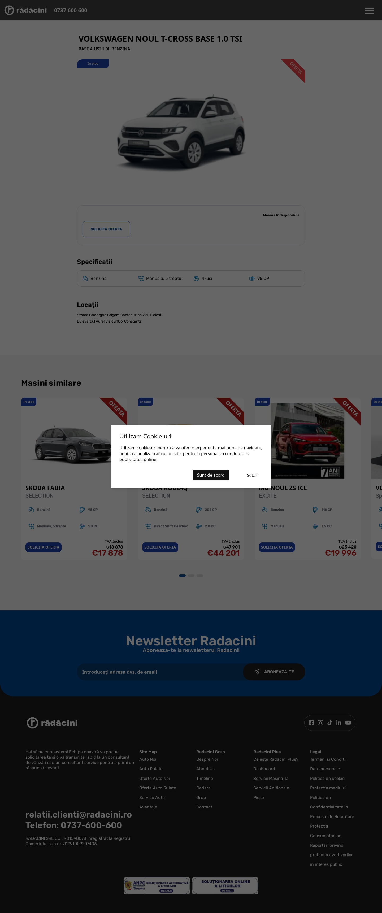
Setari (252, 475)
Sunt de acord (211, 475)
